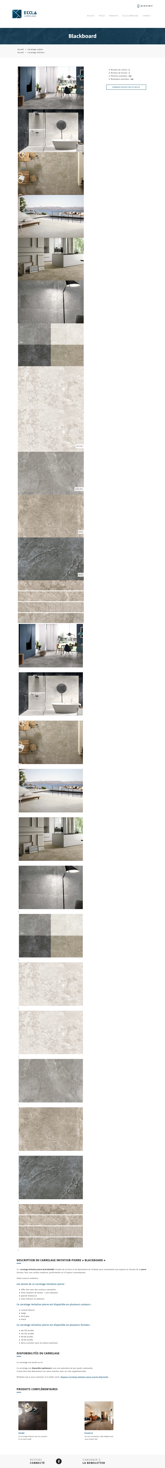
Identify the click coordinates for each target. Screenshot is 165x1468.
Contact (147, 16)
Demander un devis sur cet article (126, 87)
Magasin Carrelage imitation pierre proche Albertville (84, 1377)
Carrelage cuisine (35, 49)
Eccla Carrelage (130, 16)
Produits (113, 16)
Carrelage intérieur (36, 52)
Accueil (91, 16)
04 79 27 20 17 (145, 6)
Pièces (102, 16)
